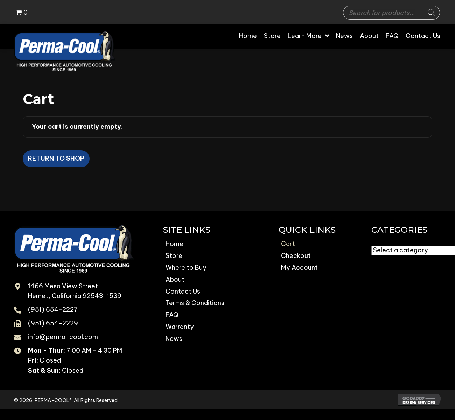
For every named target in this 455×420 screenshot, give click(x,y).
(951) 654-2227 (53, 310)
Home (174, 244)
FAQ (172, 315)
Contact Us (183, 291)
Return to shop (56, 158)
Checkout (296, 256)
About (175, 279)
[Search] (431, 13)
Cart (288, 244)
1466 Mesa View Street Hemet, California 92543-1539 (74, 291)
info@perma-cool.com (63, 337)
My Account (299, 268)
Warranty (180, 327)
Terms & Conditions (195, 303)
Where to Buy (186, 268)
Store (174, 256)
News (174, 339)
